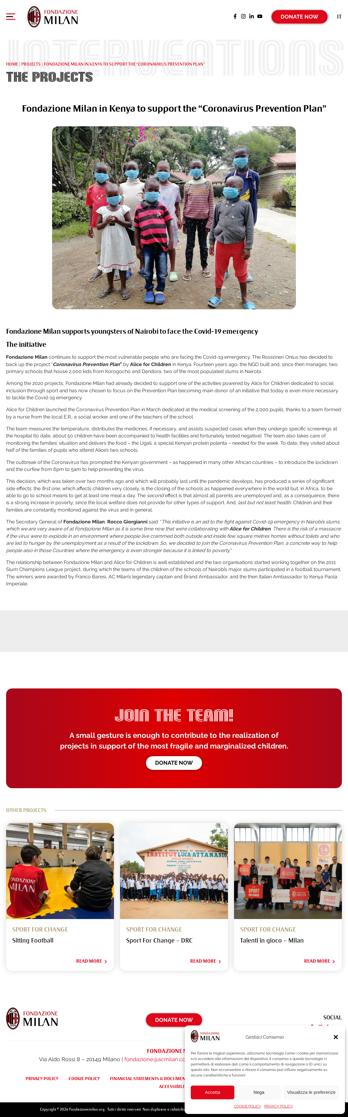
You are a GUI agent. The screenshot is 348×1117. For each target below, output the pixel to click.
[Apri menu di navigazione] (10, 18)
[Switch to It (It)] (339, 17)
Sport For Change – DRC (159, 940)
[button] (336, 1037)
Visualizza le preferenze (311, 1092)
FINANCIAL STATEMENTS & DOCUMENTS (150, 1078)
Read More (92, 961)
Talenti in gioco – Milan (272, 940)
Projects (31, 64)
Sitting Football (32, 940)
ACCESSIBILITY (174, 1086)
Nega (259, 1092)
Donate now (174, 763)
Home (12, 64)
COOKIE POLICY (247, 1106)
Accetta (212, 1092)
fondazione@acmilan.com (157, 1059)
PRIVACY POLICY (278, 1106)
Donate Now (299, 16)
